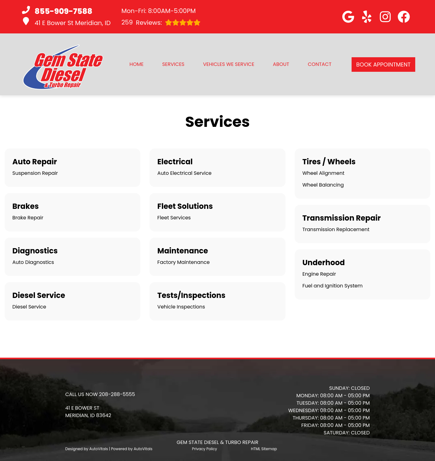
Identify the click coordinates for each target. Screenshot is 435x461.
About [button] (281, 64)
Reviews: (161, 22)
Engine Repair (319, 274)
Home (136, 64)
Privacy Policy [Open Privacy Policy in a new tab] (204, 448)
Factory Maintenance (183, 262)
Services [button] (173, 64)
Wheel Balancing (323, 184)
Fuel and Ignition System (332, 285)
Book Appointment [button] (383, 64)
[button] (348, 17)
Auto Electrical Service (184, 173)
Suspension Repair (35, 173)
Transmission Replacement (336, 229)
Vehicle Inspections (181, 306)
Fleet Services (174, 217)
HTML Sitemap (264, 448)
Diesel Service (29, 306)
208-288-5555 (117, 394)
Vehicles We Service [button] (228, 64)
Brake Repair (27, 217)
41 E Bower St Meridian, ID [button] (66, 22)
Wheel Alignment (323, 173)
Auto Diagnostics (33, 262)
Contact (320, 64)
